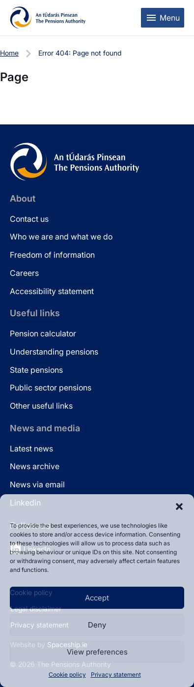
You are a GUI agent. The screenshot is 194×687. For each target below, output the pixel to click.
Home (9, 53)
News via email (37, 484)
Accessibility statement (52, 291)
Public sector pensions (50, 387)
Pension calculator (43, 333)
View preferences (97, 652)
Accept (97, 597)
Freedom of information (52, 255)
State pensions (36, 370)
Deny (97, 624)
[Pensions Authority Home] (48, 18)
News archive (34, 466)
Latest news (31, 448)
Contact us (29, 219)
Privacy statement (116, 674)
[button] (179, 506)
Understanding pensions (54, 352)
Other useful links (41, 406)
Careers (24, 273)
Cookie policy (67, 674)
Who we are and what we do (61, 236)
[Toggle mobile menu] (162, 18)
